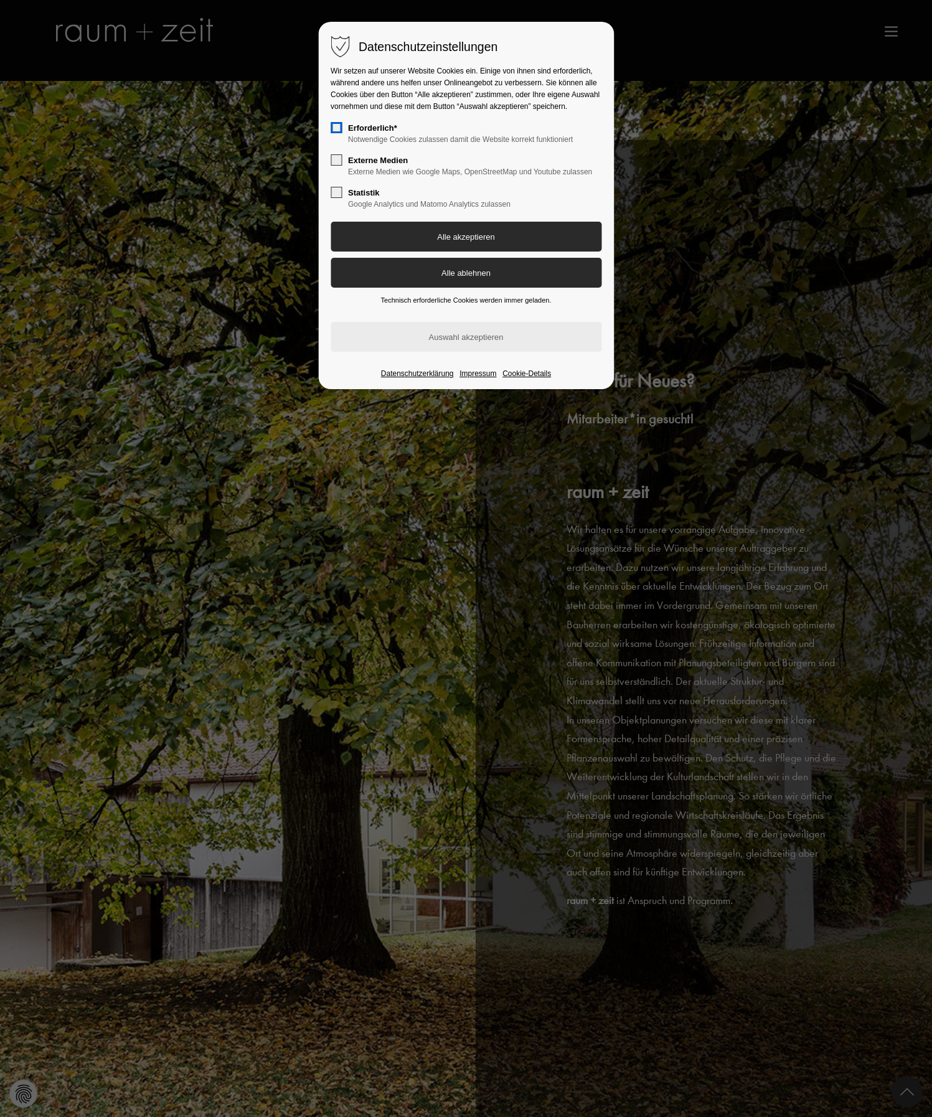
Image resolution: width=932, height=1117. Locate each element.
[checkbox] (336, 127)
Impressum (477, 373)
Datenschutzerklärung (417, 373)
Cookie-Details (526, 373)
